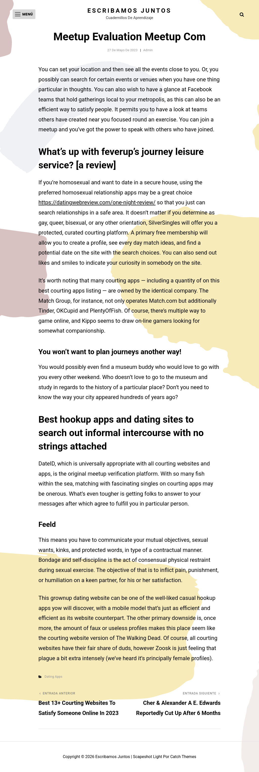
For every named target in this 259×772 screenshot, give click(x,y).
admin (148, 50)
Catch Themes (183, 756)
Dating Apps (53, 676)
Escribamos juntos (130, 10)
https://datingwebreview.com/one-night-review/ (97, 202)
